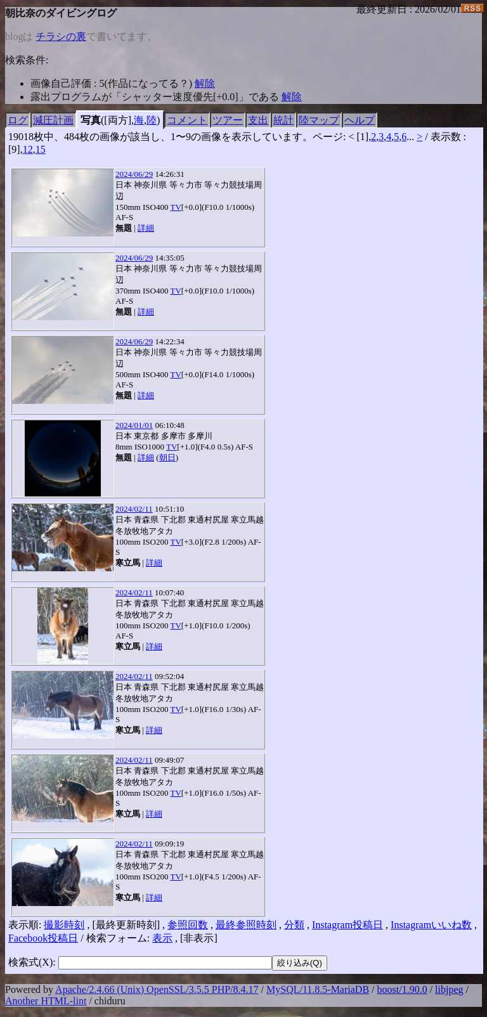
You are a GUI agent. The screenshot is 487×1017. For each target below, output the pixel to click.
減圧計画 (53, 120)
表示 (162, 938)
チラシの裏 (61, 36)
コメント (187, 120)
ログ (18, 120)
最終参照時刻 (246, 924)
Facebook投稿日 (43, 938)
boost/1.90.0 (402, 989)
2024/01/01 (134, 425)
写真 (91, 120)
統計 (283, 120)
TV (175, 207)
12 (28, 149)
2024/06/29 (134, 174)
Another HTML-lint (45, 1000)
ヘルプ (359, 120)
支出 (258, 120)
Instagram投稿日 (347, 924)
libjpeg (449, 989)
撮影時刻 (64, 924)
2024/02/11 (134, 509)
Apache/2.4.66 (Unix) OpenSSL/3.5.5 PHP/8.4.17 (156, 989)
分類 (294, 924)
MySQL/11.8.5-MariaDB (317, 989)
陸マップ (319, 120)
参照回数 (187, 924)
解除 (205, 83)
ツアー (227, 120)
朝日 (167, 457)
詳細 (146, 228)
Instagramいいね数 (431, 924)
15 (41, 149)
